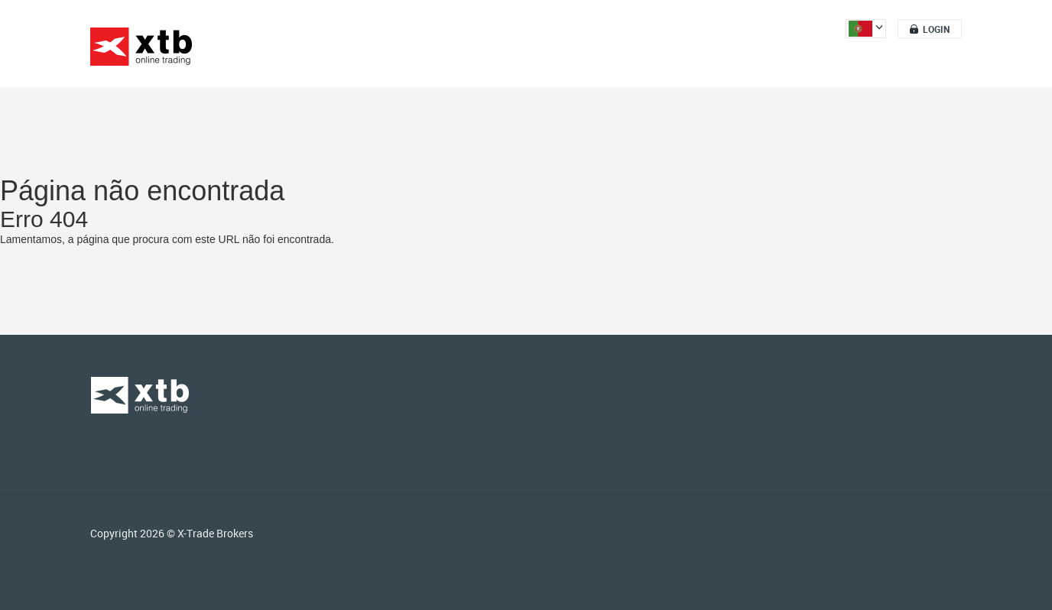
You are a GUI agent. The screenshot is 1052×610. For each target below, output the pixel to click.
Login (936, 29)
